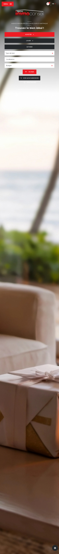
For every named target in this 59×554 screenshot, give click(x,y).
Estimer (29, 47)
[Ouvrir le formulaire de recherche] (29, 72)
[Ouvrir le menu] (8, 4)
